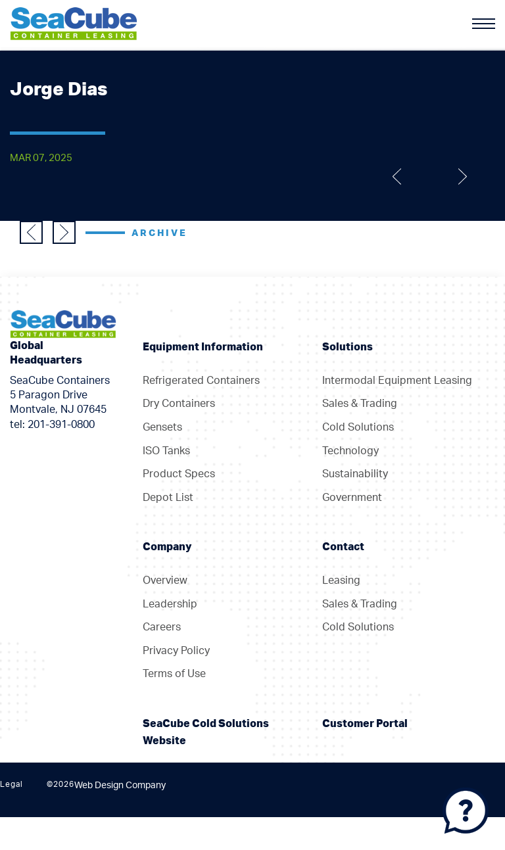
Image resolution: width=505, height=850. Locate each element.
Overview (165, 580)
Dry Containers (179, 403)
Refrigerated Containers (201, 380)
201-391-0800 (61, 424)
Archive (159, 233)
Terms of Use (174, 674)
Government (352, 497)
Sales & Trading (359, 403)
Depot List (168, 497)
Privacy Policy (176, 651)
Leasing (341, 580)
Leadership (170, 604)
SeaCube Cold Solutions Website (206, 732)
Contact (343, 547)
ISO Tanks (166, 451)
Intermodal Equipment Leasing (397, 380)
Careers (162, 627)
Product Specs (179, 474)
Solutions (347, 347)
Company (167, 547)
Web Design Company (120, 785)
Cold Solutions (358, 427)
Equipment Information (203, 347)
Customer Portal (365, 724)
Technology (350, 451)
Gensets (162, 427)
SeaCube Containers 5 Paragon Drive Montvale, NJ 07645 (60, 395)
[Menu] (483, 23)
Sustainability (355, 474)
